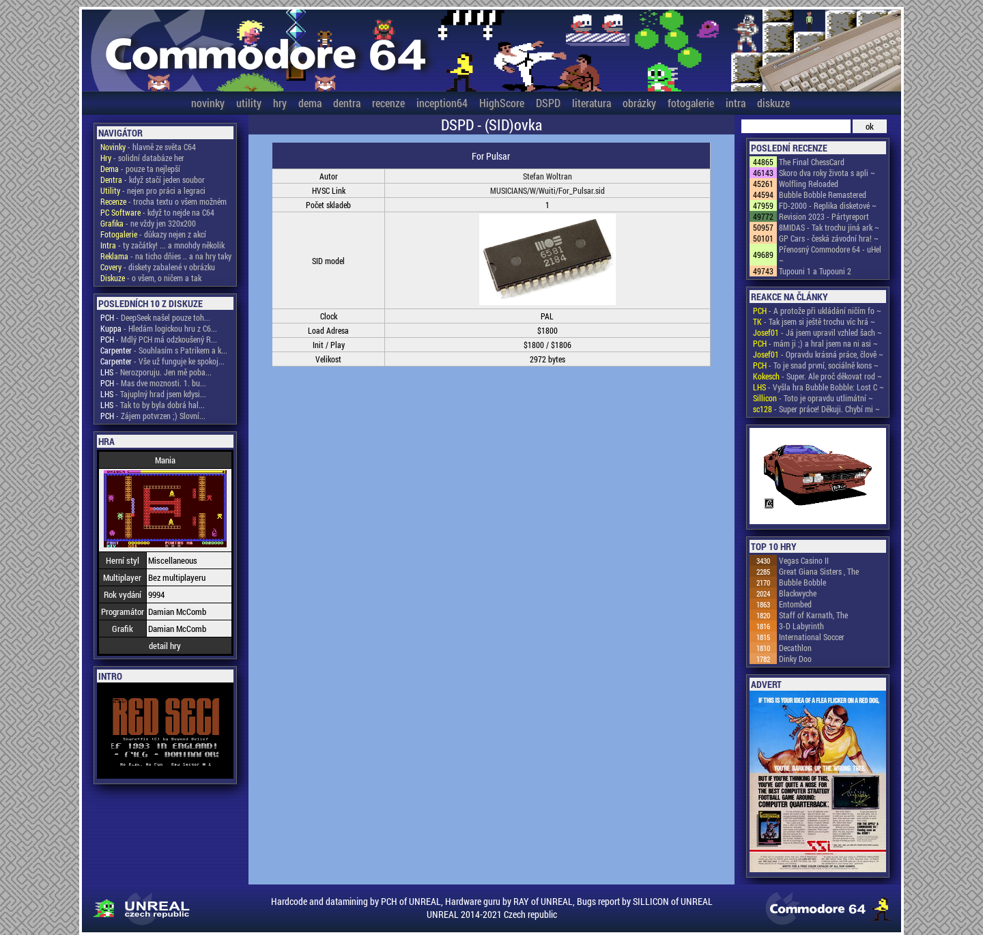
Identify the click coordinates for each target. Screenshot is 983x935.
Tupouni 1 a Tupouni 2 (815, 270)
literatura (591, 103)
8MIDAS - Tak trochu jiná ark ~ (829, 227)
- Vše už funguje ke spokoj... (162, 361)
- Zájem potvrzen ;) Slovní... (152, 415)
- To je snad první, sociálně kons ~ (816, 365)
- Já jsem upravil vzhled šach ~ (817, 332)
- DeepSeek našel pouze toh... (155, 317)
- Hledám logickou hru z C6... (158, 328)
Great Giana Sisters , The (819, 571)
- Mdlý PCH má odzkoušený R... (158, 339)
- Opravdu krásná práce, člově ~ (818, 354)
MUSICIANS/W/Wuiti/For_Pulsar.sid (547, 190)
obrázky (639, 103)
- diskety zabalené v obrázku (157, 266)
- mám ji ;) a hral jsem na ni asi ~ (815, 343)
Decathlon (795, 647)
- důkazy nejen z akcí (153, 234)
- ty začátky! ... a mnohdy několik (162, 245)
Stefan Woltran (547, 176)
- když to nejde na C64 (157, 212)
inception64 (442, 103)
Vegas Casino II (804, 560)
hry (280, 103)
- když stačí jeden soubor (152, 179)
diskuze (773, 103)
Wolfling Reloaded (808, 183)
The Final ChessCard (811, 161)
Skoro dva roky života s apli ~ (827, 172)
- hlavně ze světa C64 (148, 146)
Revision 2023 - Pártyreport (824, 216)
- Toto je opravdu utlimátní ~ (813, 397)
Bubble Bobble (802, 582)
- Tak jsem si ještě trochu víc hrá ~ (814, 321)
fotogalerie (691, 103)
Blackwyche (797, 593)
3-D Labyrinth (801, 625)
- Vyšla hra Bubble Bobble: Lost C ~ (818, 387)
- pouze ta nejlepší (140, 168)
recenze (388, 103)
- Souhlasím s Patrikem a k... (163, 350)
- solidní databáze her (142, 157)
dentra (346, 103)
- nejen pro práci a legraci (152, 190)
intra (735, 103)
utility (248, 103)
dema (310, 103)
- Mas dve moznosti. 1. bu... (153, 382)
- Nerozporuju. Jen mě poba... (156, 371)
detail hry (165, 645)
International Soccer (811, 636)
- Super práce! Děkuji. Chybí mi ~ (816, 408)
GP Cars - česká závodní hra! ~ (829, 238)
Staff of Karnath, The (813, 614)
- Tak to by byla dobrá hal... (152, 404)
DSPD (548, 103)
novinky (208, 103)
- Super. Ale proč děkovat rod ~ (817, 376)
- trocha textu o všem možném (163, 201)
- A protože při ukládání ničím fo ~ (817, 310)
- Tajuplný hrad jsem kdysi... (153, 393)
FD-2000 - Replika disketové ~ (828, 205)
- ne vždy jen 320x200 (148, 223)
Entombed (795, 604)
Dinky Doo (795, 658)
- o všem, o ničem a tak (150, 277)
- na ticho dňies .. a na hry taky (165, 255)
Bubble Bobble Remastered (822, 194)
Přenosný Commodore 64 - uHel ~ (830, 254)
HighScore (501, 103)
